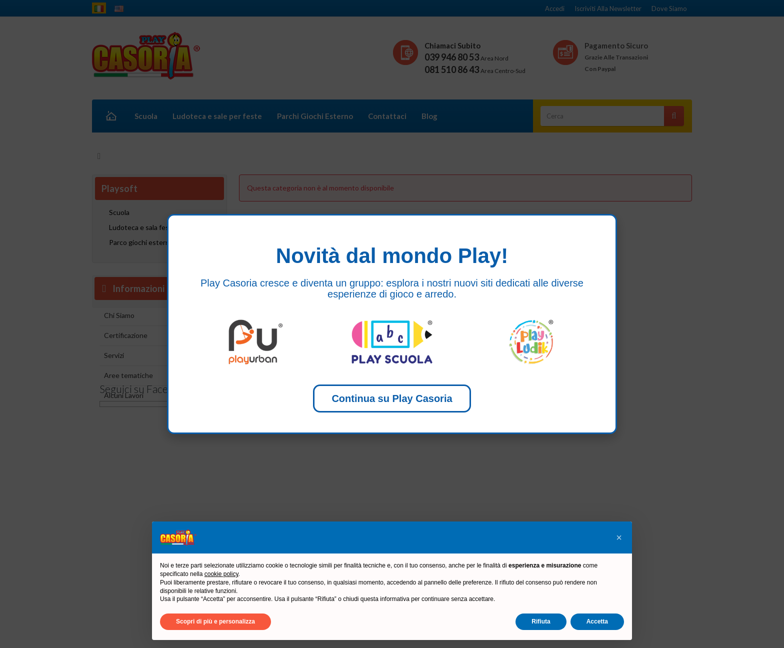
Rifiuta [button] (541, 621)
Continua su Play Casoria (392, 398)
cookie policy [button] (221, 574)
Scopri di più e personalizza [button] (215, 621)
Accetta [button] (597, 621)
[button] (619, 538)
